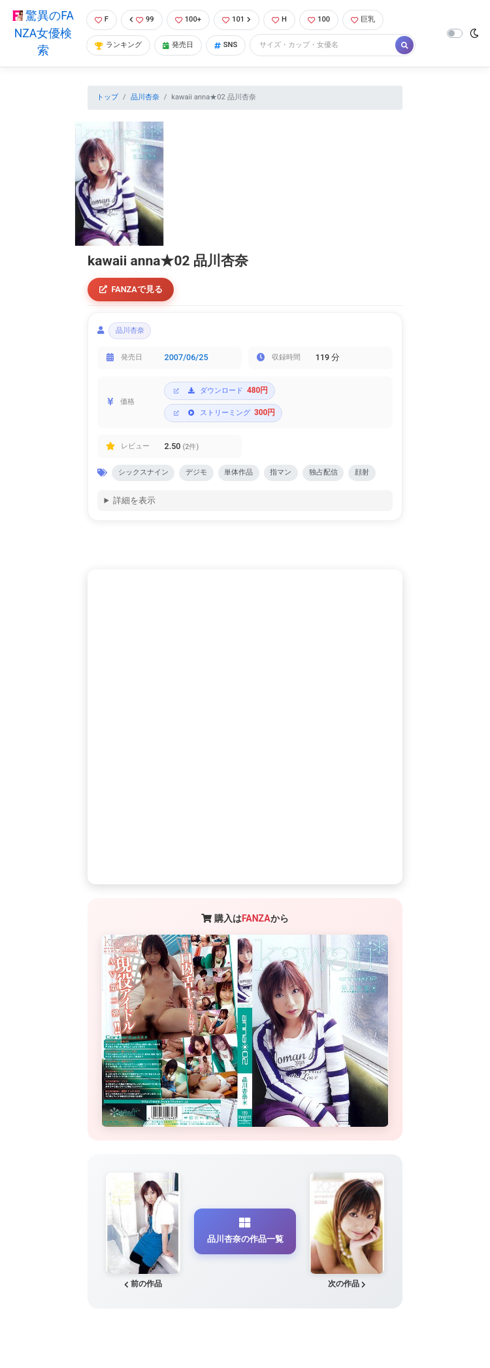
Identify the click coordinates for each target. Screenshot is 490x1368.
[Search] (323, 45)
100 (319, 19)
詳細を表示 (134, 502)
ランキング (118, 45)
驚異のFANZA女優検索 (43, 33)
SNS (226, 45)
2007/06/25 (186, 358)
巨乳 (363, 19)
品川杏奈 (145, 97)
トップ (107, 97)
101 (236, 19)
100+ (188, 19)
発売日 (178, 45)
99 (141, 19)
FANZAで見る (131, 289)
